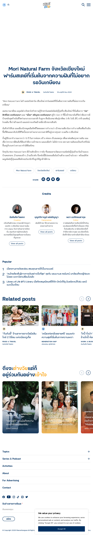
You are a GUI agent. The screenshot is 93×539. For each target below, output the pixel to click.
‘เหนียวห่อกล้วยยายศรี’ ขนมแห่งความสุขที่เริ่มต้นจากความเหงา (58, 335)
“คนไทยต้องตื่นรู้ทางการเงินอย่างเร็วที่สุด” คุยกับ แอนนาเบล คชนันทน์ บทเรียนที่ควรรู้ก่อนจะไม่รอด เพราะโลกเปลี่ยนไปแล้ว (48, 275)
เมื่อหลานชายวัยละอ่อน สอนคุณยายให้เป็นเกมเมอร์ (30, 268)
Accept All (62, 529)
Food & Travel (33, 92)
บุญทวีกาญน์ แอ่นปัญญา (46, 217)
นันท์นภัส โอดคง (17, 217)
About (5, 473)
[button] (88, 298)
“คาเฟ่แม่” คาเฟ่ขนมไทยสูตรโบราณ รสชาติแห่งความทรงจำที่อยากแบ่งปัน (59, 420)
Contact (6, 487)
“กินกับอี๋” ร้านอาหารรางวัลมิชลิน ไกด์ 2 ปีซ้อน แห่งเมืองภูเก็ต (19, 335)
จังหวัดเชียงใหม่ (43, 170)
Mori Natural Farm (23, 170)
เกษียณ (73, 170)
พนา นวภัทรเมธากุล (75, 217)
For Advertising (10, 480)
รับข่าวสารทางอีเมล (12, 503)
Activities (7, 466)
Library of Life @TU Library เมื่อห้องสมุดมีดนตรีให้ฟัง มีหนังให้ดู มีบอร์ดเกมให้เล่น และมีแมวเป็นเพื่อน (47, 283)
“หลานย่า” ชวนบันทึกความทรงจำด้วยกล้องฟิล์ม (20, 422)
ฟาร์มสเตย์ (60, 170)
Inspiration (11, 415)
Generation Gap (49, 341)
